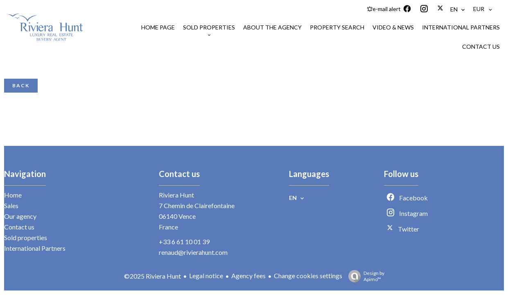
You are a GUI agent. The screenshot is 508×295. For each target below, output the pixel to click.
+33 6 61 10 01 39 (184, 241)
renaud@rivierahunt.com (193, 252)
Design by (364, 276)
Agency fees (248, 275)
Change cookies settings (308, 275)
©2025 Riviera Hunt (152, 276)
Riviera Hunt (176, 195)
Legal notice (206, 275)
